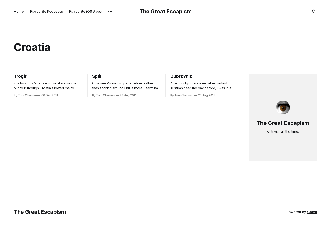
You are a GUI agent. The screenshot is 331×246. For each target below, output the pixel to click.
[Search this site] (314, 11)
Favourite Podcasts (46, 11)
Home (19, 11)
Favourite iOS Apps (85, 11)
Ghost (312, 212)
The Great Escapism (166, 11)
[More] (110, 11)
